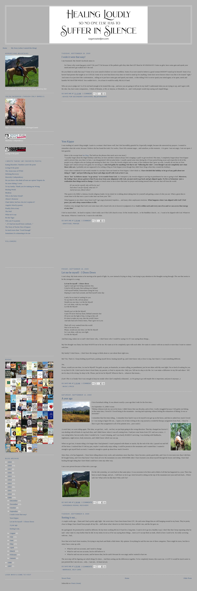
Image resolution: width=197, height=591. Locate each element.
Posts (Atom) (76, 583)
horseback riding (71, 505)
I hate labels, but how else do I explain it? (20, 202)
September (14, 511)
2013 (10, 483)
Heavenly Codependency (14, 177)
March (12, 551)
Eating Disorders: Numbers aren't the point (20, 165)
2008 (10, 563)
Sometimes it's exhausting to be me (17, 233)
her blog (86, 155)
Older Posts (187, 578)
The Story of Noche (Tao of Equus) (17, 227)
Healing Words (10, 190)
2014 (10, 480)
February (13, 555)
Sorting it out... (69, 517)
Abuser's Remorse (11, 199)
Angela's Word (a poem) (13, 205)
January (13, 558)
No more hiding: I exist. (13, 183)
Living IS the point (12, 168)
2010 (10, 494)
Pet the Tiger (9, 218)
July (12, 537)
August (13, 533)
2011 (10, 490)
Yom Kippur (68, 141)
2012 (10, 487)
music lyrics (68, 386)
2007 (10, 566)
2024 (10, 462)
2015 (10, 476)
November (14, 504)
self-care (76, 569)
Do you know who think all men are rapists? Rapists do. (25, 180)
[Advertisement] (82, 121)
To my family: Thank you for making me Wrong (22, 186)
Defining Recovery (12, 174)
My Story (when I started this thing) (24, 48)
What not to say (10, 214)
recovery (84, 505)
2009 (10, 498)
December (14, 501)
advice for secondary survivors (78, 96)
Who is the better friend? (14, 196)
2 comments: (87, 502)
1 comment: (87, 93)
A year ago (67, 398)
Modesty (8, 193)
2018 (10, 466)
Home (5, 48)
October (13, 508)
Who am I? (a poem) (12, 221)
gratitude (67, 223)
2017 (10, 469)
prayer (76, 223)
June (12, 540)
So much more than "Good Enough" (18, 230)
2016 (10, 473)
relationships (100, 96)
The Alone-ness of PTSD (14, 171)
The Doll (8, 211)
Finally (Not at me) (12, 208)
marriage (67, 569)
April (12, 547)
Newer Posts (66, 578)
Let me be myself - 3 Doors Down (79, 272)
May (12, 544)
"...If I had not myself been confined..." (19, 224)
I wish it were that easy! (73, 57)
